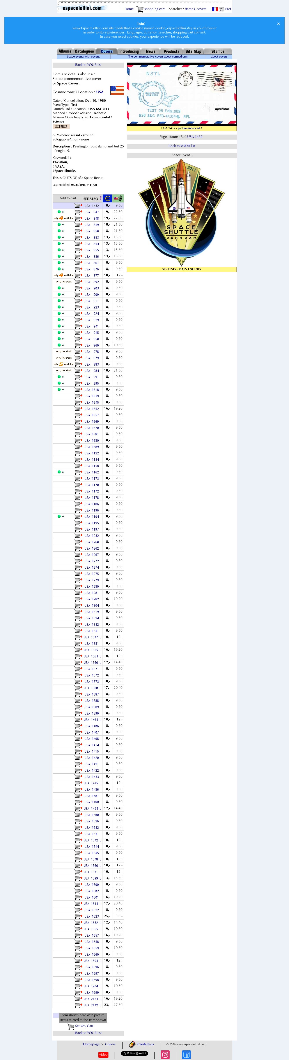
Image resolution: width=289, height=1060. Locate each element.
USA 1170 (93, 485)
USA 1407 (93, 732)
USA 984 (93, 371)
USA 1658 (93, 942)
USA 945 (93, 333)
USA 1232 (93, 536)
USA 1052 (93, 409)
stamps (190, 9)
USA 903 (93, 288)
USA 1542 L (92, 840)
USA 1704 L (92, 986)
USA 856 (93, 256)
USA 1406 (93, 726)
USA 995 (93, 383)
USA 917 (93, 301)
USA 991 (93, 377)
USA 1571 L (92, 872)
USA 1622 (93, 910)
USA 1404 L (92, 720)
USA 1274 (93, 567)
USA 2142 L (92, 1005)
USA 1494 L (92, 808)
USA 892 (93, 282)
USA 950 (93, 339)
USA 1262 (93, 548)
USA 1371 (93, 669)
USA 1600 (93, 885)
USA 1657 (93, 935)
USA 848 (93, 218)
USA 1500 (93, 815)
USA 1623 (93, 916)
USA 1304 (93, 605)
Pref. (225, 9)
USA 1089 (93, 447)
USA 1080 (93, 440)
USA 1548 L (92, 859)
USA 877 (93, 275)
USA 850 (93, 231)
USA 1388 (93, 701)
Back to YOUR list (88, 65)
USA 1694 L (92, 961)
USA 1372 (93, 675)
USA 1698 (93, 980)
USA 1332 (93, 624)
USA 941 (93, 326)
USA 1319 (93, 612)
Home (129, 9)
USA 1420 (93, 758)
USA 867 (93, 263)
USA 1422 (93, 770)
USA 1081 (93, 434)
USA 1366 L (92, 662)
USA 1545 (93, 853)
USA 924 (93, 313)
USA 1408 (93, 739)
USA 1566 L (92, 865)
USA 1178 (93, 497)
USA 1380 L (92, 688)
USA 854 (93, 244)
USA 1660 (93, 954)
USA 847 (93, 212)
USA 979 (93, 358)
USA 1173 (93, 478)
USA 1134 (93, 459)
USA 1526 (93, 821)
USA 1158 (93, 466)
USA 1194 (93, 517)
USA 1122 (93, 453)
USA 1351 (93, 643)
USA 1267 (93, 555)
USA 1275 (93, 574)
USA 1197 (93, 529)
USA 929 (93, 320)
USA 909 (93, 294)
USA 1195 (93, 523)
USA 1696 (93, 967)
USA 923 (93, 307)
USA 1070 (93, 428)
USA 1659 (93, 948)
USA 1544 (93, 846)
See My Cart (80, 1026)
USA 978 (93, 352)
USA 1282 (93, 599)
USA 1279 (93, 580)
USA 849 (93, 225)
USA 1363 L (92, 656)
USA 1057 (93, 415)
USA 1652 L (92, 923)
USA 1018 (93, 390)
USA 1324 (93, 618)
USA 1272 (93, 561)
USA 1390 (93, 713)
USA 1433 (93, 777)
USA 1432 (195, 137)
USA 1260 (93, 542)
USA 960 (93, 345)
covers (201, 9)
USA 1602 (93, 891)
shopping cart (150, 9)
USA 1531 (93, 834)
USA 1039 (93, 396)
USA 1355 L (92, 650)
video (103, 1054)
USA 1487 (93, 796)
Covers (110, 1044)
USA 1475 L (92, 783)
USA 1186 (93, 504)
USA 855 (93, 250)
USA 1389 (93, 707)
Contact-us (141, 1044)
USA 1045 (93, 402)
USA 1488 (93, 802)
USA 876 (93, 269)
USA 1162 (93, 472)
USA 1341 (93, 631)
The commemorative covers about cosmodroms (158, 56)
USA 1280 (93, 586)
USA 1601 (93, 897)
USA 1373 (93, 681)
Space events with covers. (83, 56)
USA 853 (93, 237)
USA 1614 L (92, 904)
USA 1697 (93, 973)
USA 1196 (93, 510)
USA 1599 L (92, 878)
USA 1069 (93, 421)
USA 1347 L (92, 637)
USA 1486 (93, 789)
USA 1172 (93, 491)
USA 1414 (93, 745)
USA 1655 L (92, 929)
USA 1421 (93, 764)
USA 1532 (93, 827)
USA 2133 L (92, 999)
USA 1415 (93, 751)
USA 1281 (93, 593)
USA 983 (93, 364)
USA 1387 (93, 694)
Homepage (91, 1044)
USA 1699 (93, 992)
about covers (219, 56)
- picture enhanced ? (189, 128)
